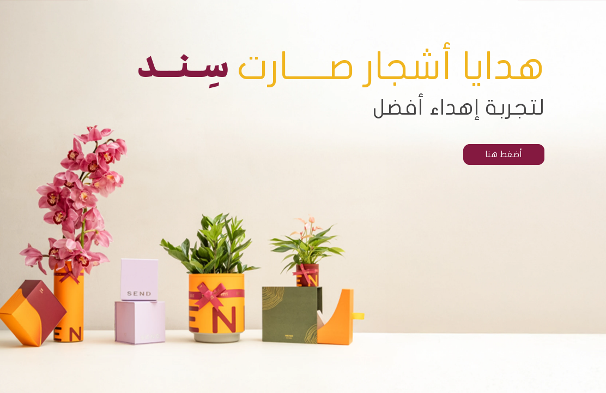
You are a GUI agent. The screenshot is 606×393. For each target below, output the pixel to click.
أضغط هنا (504, 154)
